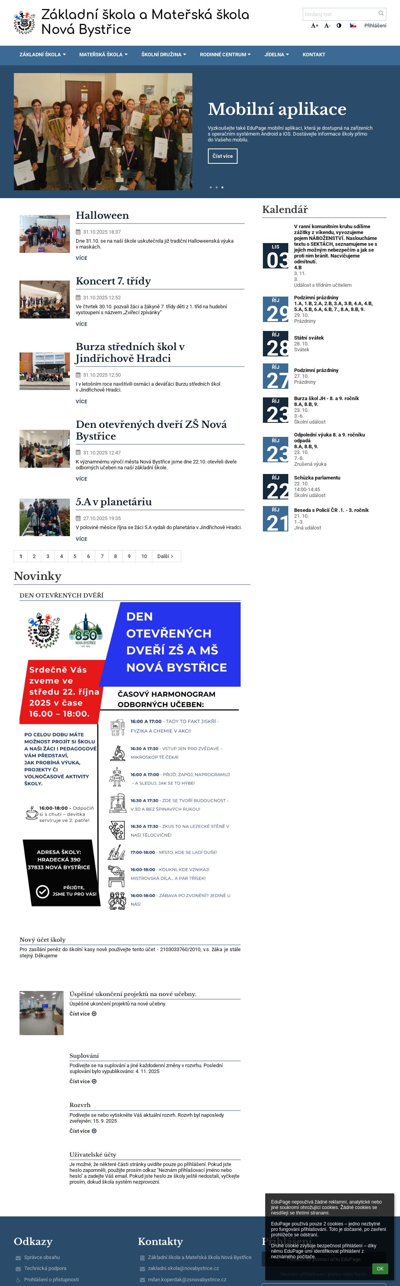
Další (166, 556)
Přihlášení (375, 26)
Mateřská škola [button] (104, 54)
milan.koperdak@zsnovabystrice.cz (187, 1279)
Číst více (222, 156)
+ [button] (314, 26)
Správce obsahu (42, 1257)
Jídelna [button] (277, 54)
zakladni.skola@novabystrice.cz (183, 1268)
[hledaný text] (344, 14)
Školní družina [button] (164, 54)
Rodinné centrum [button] (226, 54)
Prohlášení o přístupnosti (51, 1279)
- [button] (327, 26)
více (81, 258)
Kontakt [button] (314, 54)
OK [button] (380, 1269)
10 (144, 556)
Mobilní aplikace (277, 109)
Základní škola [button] (44, 54)
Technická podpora (45, 1268)
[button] (353, 25)
